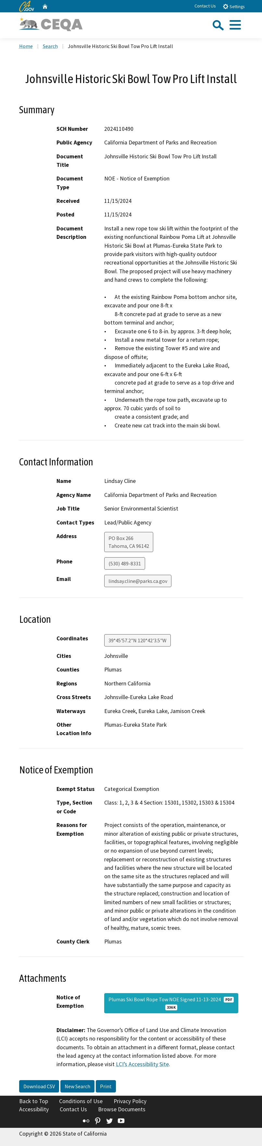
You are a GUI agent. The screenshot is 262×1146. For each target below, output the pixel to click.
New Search (77, 1086)
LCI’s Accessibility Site (142, 1064)
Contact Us (205, 6)
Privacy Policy (130, 1101)
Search (50, 46)
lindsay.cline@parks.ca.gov (137, 581)
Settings (233, 6)
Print (106, 1086)
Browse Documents (121, 1109)
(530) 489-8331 (124, 563)
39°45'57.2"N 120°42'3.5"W (137, 640)
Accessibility (34, 1109)
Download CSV (39, 1086)
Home (26, 46)
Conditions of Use (81, 1101)
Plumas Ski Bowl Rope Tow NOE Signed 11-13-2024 (171, 1003)
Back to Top (33, 1101)
